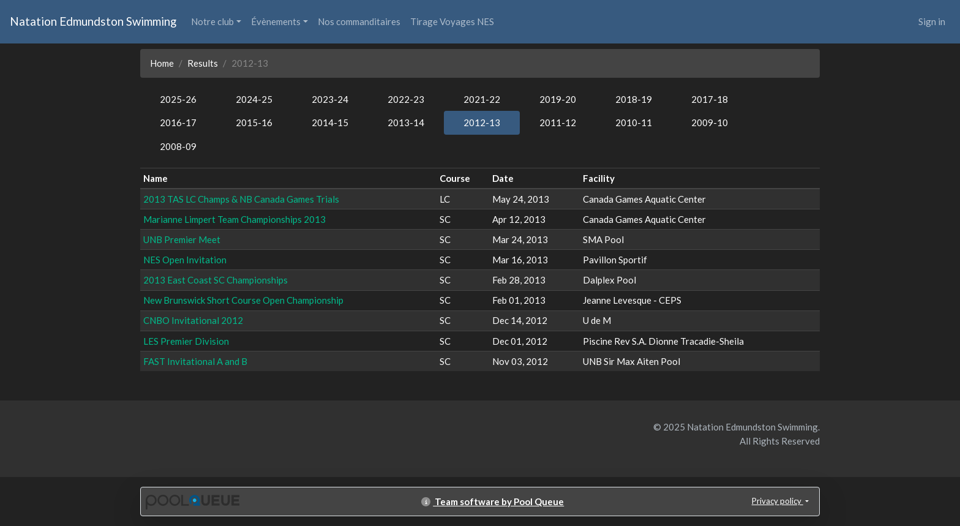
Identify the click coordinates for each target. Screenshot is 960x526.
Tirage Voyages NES (452, 21)
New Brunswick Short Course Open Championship (243, 300)
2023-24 (330, 99)
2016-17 (178, 122)
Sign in (931, 21)
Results (202, 63)
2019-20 (557, 99)
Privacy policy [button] (777, 501)
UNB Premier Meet (181, 239)
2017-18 (709, 99)
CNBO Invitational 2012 (193, 320)
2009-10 (709, 122)
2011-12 (557, 122)
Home (162, 63)
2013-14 (406, 122)
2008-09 (178, 146)
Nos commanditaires (359, 21)
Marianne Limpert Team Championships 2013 (234, 219)
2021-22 (481, 99)
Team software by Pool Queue (492, 501)
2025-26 (178, 99)
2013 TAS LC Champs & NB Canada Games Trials (241, 199)
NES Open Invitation (185, 259)
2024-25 (254, 99)
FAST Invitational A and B (195, 361)
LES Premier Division (186, 341)
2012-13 (481, 122)
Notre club (212, 21)
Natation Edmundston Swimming (93, 21)
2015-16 (254, 122)
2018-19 (633, 99)
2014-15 (330, 122)
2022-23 (406, 99)
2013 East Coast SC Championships (215, 279)
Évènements (276, 21)
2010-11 (633, 122)
